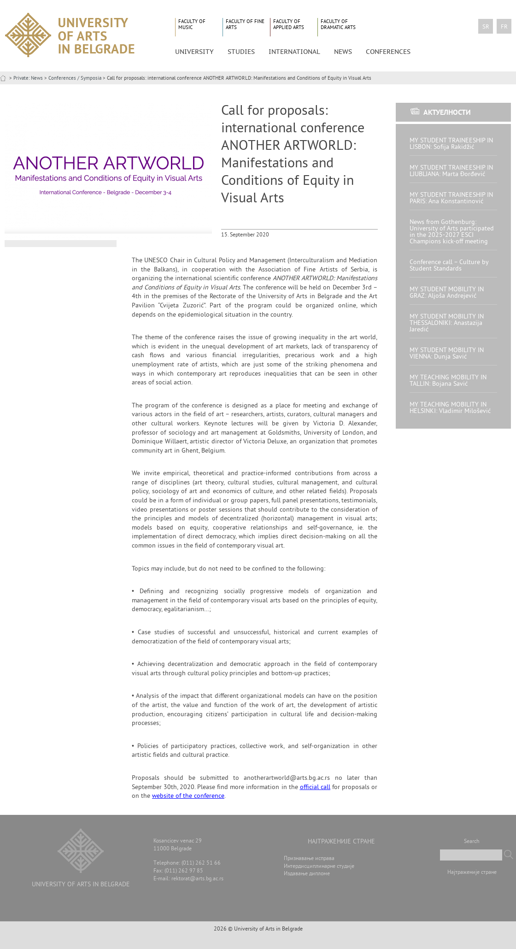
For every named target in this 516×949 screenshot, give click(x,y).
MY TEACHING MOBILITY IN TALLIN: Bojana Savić (448, 381)
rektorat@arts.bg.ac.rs (197, 879)
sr (485, 27)
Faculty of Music (191, 24)
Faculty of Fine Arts (245, 24)
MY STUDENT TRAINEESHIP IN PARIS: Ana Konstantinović (451, 198)
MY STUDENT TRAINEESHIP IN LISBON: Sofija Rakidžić (451, 144)
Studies (241, 51)
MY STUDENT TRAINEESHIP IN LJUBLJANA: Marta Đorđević (451, 171)
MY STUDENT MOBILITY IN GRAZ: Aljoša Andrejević (447, 293)
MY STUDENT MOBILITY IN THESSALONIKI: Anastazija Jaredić (447, 323)
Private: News (28, 78)
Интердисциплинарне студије (319, 866)
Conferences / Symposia (74, 78)
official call (315, 787)
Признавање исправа (309, 858)
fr (504, 27)
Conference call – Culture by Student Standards (449, 266)
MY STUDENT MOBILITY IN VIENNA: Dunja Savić (447, 354)
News (343, 51)
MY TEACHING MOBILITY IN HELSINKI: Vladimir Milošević (450, 408)
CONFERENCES (388, 51)
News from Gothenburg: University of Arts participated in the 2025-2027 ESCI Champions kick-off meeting (452, 232)
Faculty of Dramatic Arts (338, 24)
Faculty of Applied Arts (288, 24)
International (294, 51)
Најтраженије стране (472, 872)
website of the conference (188, 796)
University (194, 51)
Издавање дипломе (307, 874)
